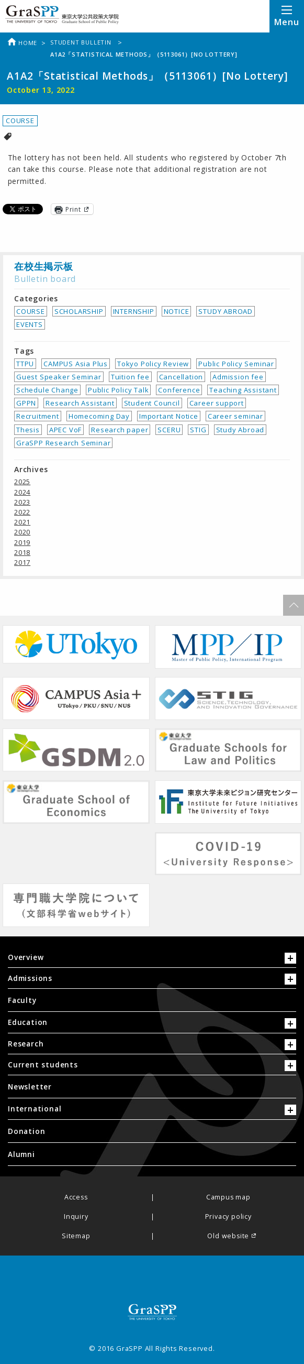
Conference (179, 390)
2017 (22, 562)
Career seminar (235, 416)
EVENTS (29, 324)
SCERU (169, 429)
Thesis (28, 429)
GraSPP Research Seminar (63, 443)
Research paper (119, 429)
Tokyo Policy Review (153, 363)
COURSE (20, 120)
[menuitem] (152, 1000)
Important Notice (168, 416)
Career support (216, 403)
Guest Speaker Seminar (59, 376)
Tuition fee (130, 376)
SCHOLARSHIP (79, 311)
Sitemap (76, 1236)
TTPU (25, 363)
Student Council (152, 403)
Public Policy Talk (118, 390)
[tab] (152, 960)
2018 (22, 552)
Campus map (228, 1197)
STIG (198, 429)
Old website (228, 1236)
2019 (22, 542)
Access (76, 1197)
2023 (22, 502)
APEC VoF (65, 429)
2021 (22, 522)
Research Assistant (80, 403)
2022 (22, 512)
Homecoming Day (99, 416)
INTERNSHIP (133, 311)
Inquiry (76, 1217)
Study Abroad (240, 429)
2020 (22, 532)
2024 (22, 492)
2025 (22, 481)
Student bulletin (82, 42)
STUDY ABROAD (225, 311)
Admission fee (237, 376)
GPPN (26, 403)
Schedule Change (47, 390)
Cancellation (181, 376)
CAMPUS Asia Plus (75, 363)
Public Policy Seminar (236, 363)
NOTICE (176, 311)
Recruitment (37, 416)
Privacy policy (228, 1217)
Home (22, 43)
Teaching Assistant (242, 390)
